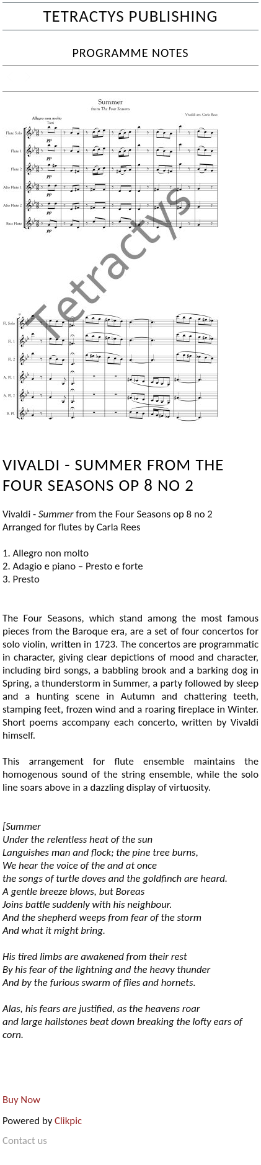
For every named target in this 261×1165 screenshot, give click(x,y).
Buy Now (21, 1099)
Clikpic (68, 1120)
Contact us (24, 1140)
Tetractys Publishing (130, 16)
